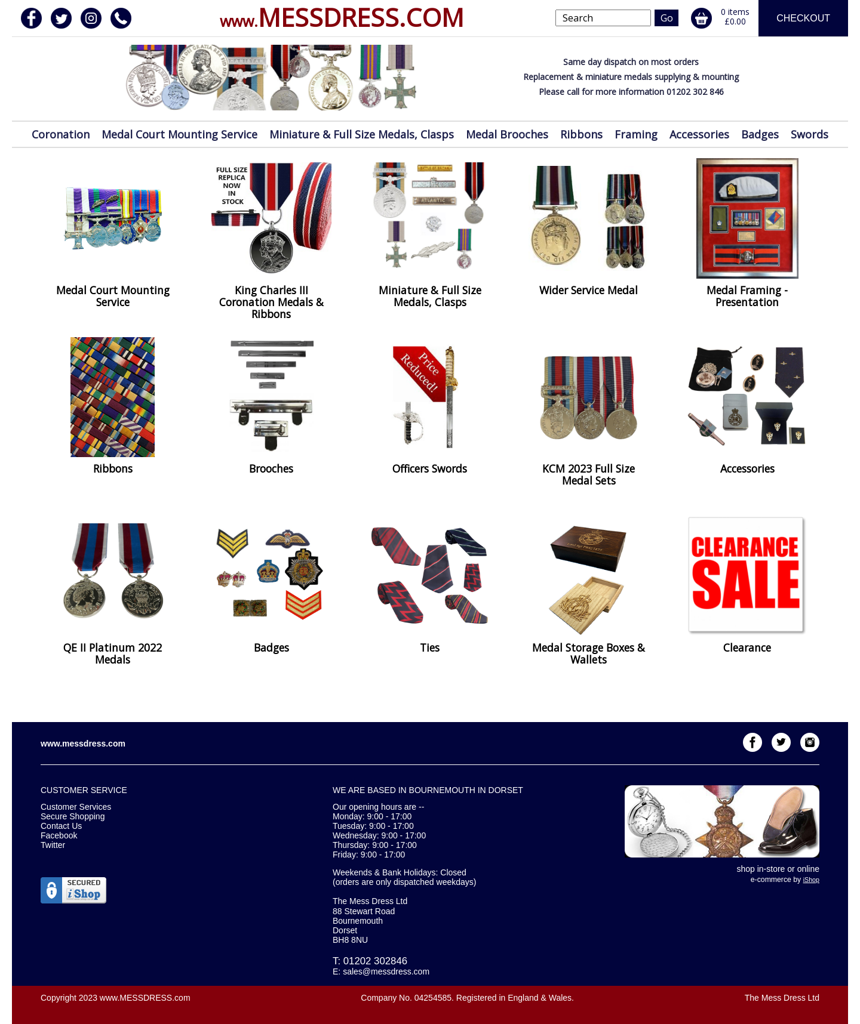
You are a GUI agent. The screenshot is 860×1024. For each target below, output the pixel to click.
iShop (811, 879)
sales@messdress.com (386, 971)
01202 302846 (375, 961)
